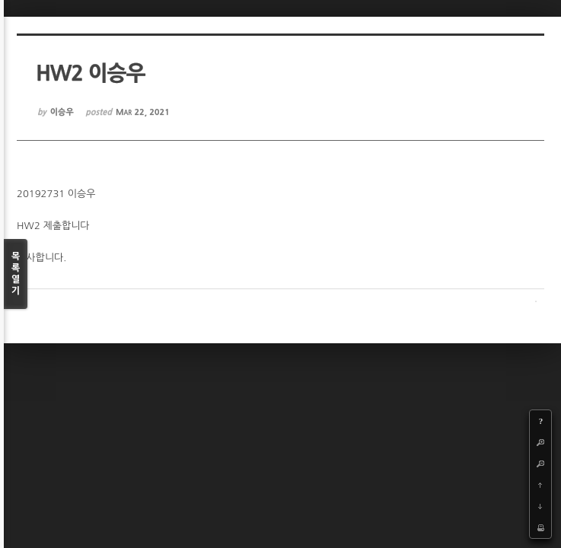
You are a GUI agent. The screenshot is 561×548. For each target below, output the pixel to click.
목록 (15, 274)
